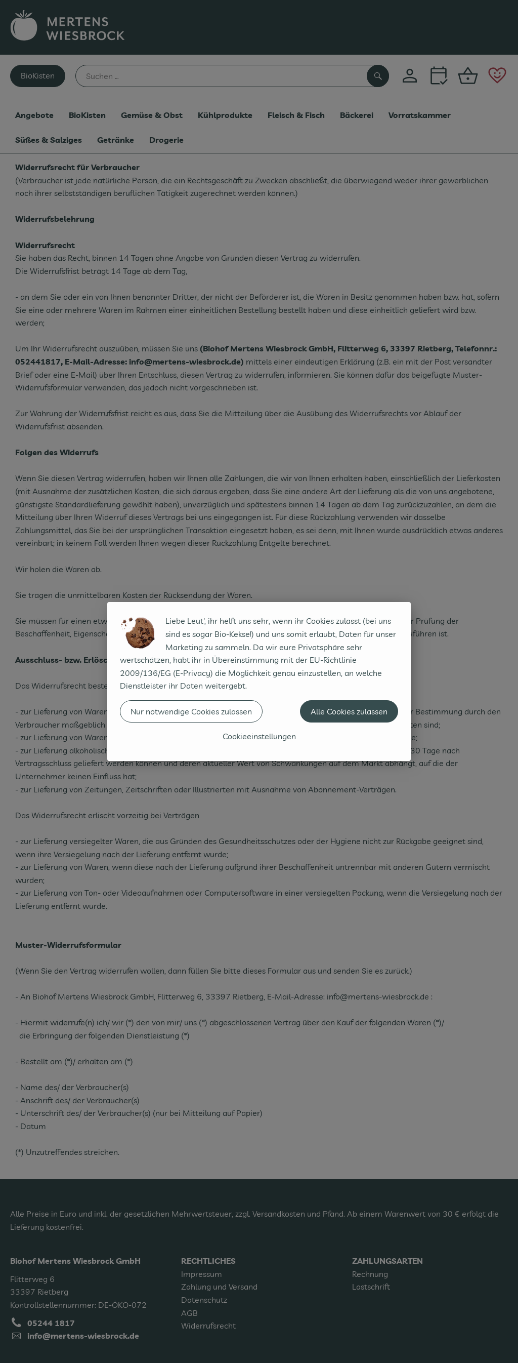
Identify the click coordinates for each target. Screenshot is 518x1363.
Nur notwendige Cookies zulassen (191, 711)
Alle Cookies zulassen (349, 711)
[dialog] (259, 681)
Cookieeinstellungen (259, 736)
